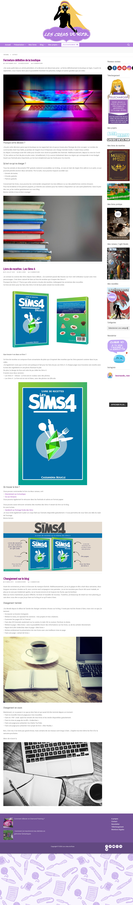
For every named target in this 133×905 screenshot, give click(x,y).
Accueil (6, 54)
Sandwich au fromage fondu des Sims (19, 510)
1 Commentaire (34, 582)
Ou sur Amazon (10, 497)
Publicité (6, 848)
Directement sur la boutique (15, 494)
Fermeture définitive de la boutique (21, 60)
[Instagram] (117, 846)
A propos (114, 819)
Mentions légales (117, 829)
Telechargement (70, 45)
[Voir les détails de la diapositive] (118, 165)
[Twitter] (110, 846)
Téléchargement (117, 827)
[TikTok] (106, 849)
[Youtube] (113, 846)
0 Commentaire (37, 63)
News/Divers (24, 63)
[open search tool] (128, 45)
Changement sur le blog (16, 578)
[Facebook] (106, 846)
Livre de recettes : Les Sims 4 (19, 269)
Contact (114, 821)
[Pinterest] (120, 846)
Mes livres (21, 272)
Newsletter (115, 824)
